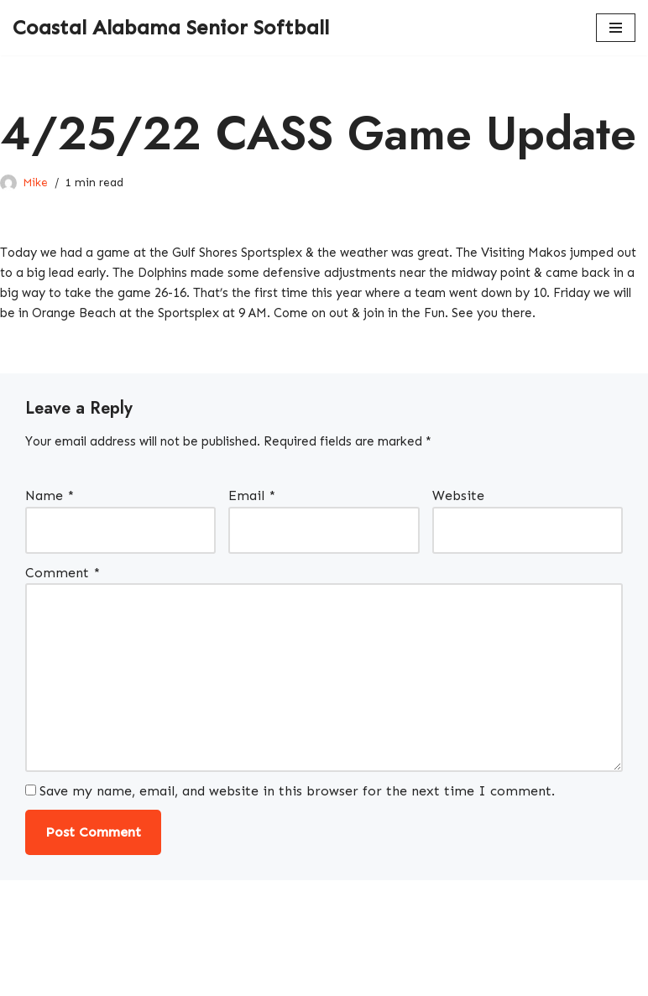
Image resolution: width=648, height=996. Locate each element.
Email (251, 524)
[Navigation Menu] (615, 27)
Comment (62, 602)
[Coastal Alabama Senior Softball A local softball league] (171, 28)
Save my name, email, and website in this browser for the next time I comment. (298, 831)
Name (49, 524)
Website (458, 524)
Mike (36, 182)
